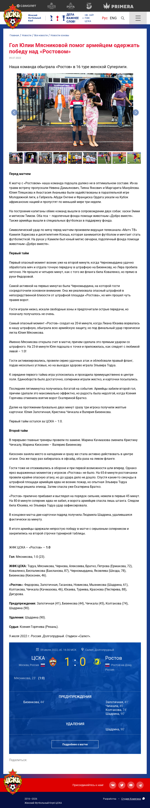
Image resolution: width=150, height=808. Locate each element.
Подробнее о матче (75, 744)
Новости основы (60, 35)
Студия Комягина (131, 798)
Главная (14, 35)
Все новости (41, 35)
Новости (26, 35)
